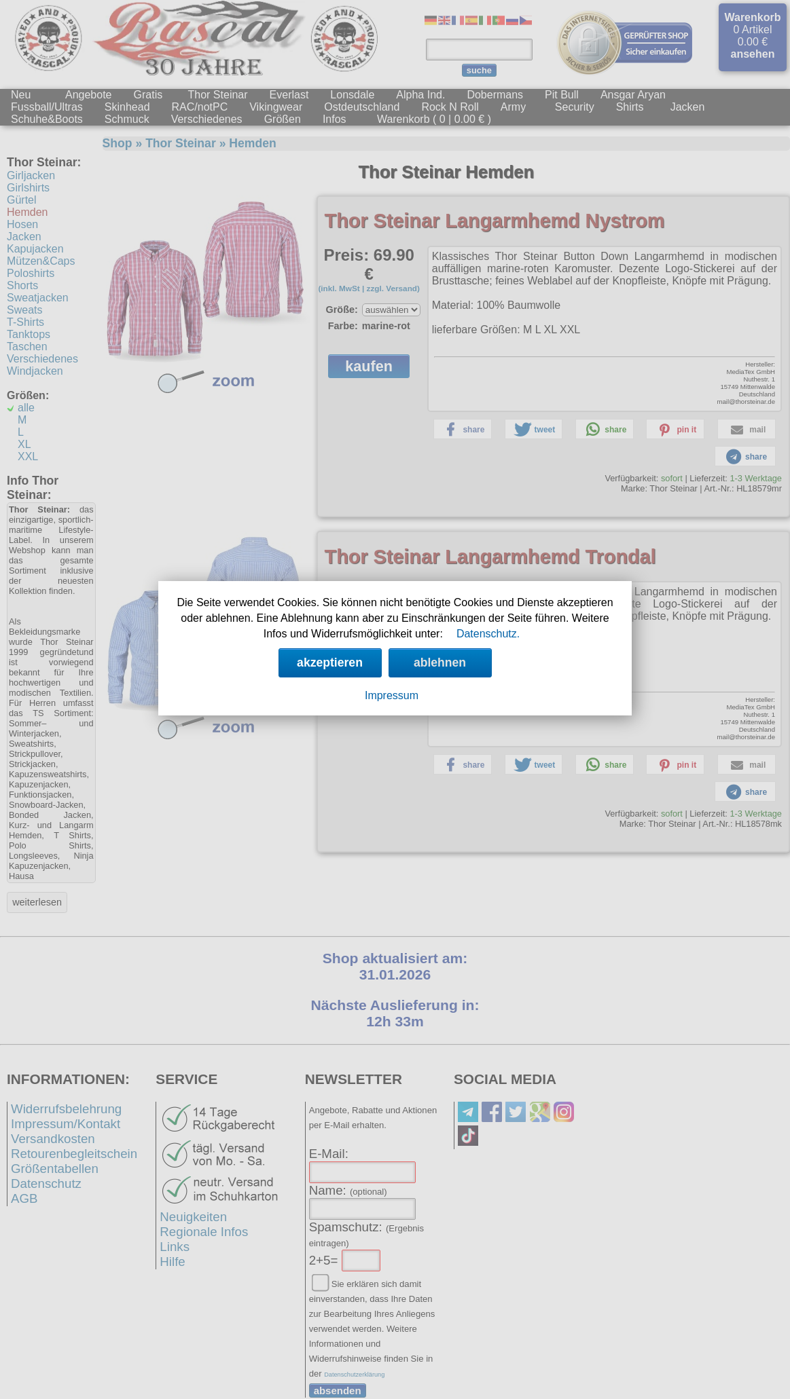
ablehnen (440, 662)
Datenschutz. (488, 633)
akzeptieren (330, 662)
